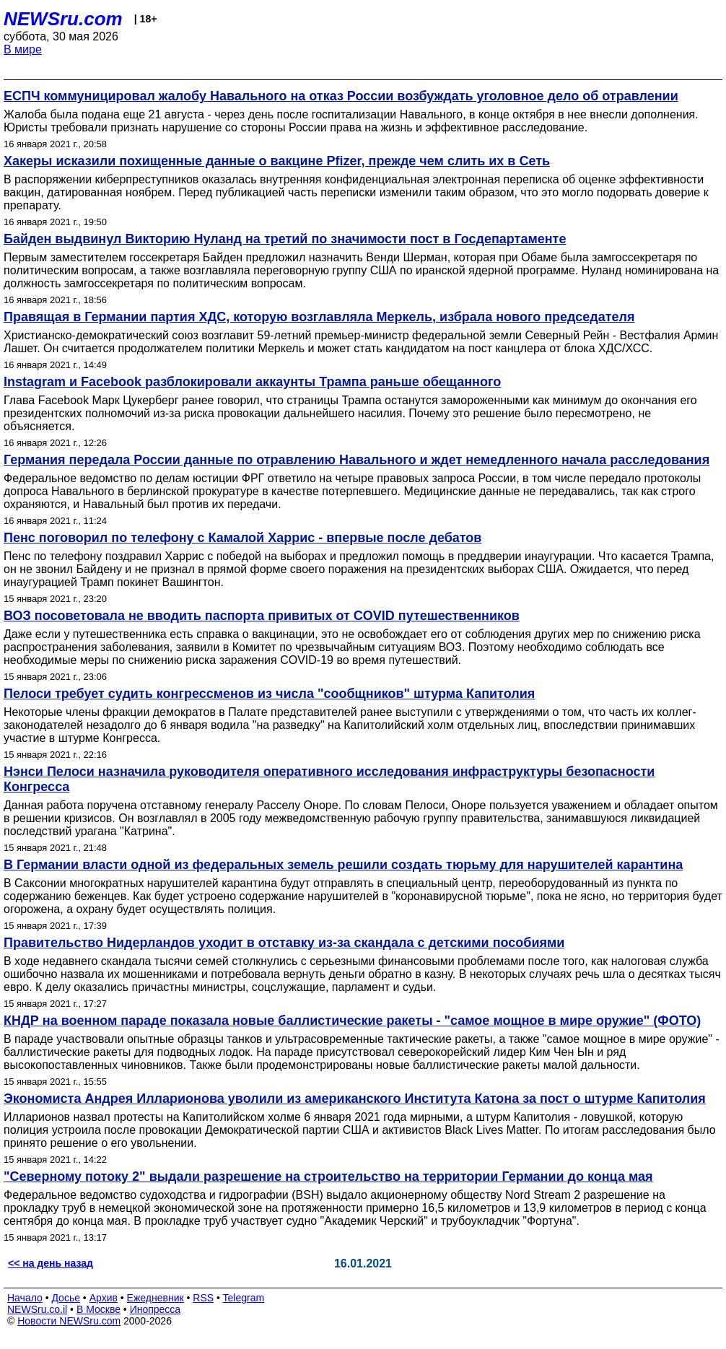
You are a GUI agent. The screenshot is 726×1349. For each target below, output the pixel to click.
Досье (65, 1298)
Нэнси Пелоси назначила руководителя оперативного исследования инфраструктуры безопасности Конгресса (329, 779)
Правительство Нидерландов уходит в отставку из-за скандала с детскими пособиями (284, 942)
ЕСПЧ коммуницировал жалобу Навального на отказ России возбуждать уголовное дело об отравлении (341, 96)
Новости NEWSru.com (69, 1321)
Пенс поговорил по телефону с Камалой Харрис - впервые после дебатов (242, 538)
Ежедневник (155, 1298)
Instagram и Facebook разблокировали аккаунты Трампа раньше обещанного (252, 382)
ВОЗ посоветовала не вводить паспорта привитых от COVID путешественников (262, 615)
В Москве (98, 1309)
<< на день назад (50, 1263)
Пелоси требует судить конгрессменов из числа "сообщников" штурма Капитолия (269, 693)
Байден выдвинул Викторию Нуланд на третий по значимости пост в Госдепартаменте (285, 239)
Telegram (244, 1298)
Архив (103, 1298)
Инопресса (155, 1309)
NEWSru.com (63, 19)
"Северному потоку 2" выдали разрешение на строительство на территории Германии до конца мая (328, 1176)
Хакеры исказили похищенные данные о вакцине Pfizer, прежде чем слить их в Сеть (277, 161)
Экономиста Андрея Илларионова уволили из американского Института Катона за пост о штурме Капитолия (355, 1098)
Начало (25, 1298)
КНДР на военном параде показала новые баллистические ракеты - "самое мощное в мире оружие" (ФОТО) (352, 1020)
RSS (203, 1298)
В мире (23, 49)
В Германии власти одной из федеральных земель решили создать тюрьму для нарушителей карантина (343, 864)
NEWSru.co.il (37, 1309)
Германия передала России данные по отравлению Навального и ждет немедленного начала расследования (356, 460)
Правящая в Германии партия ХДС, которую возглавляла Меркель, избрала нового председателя (319, 317)
